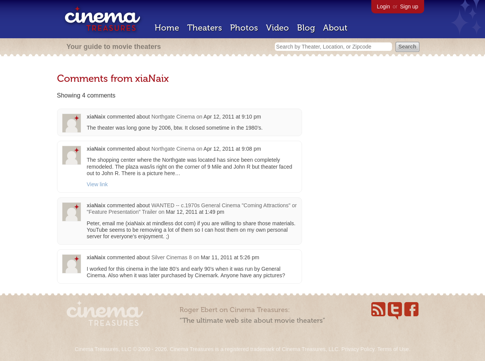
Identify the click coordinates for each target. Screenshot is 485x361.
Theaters (204, 28)
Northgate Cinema (173, 117)
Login (383, 6)
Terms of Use (392, 349)
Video (277, 28)
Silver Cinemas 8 (171, 257)
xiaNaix (96, 117)
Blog (306, 28)
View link (97, 184)
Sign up (409, 6)
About (335, 28)
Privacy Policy (357, 349)
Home (167, 28)
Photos (244, 28)
